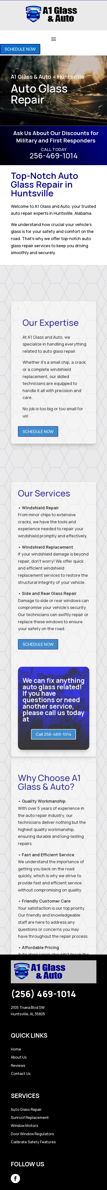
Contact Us (21, 1073)
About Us (19, 1057)
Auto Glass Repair (26, 1109)
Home (16, 1049)
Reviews (18, 1065)
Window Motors (24, 1125)
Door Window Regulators (32, 1133)
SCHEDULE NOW (20, 49)
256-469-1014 (53, 156)
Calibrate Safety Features (33, 1141)
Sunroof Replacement (30, 1117)
